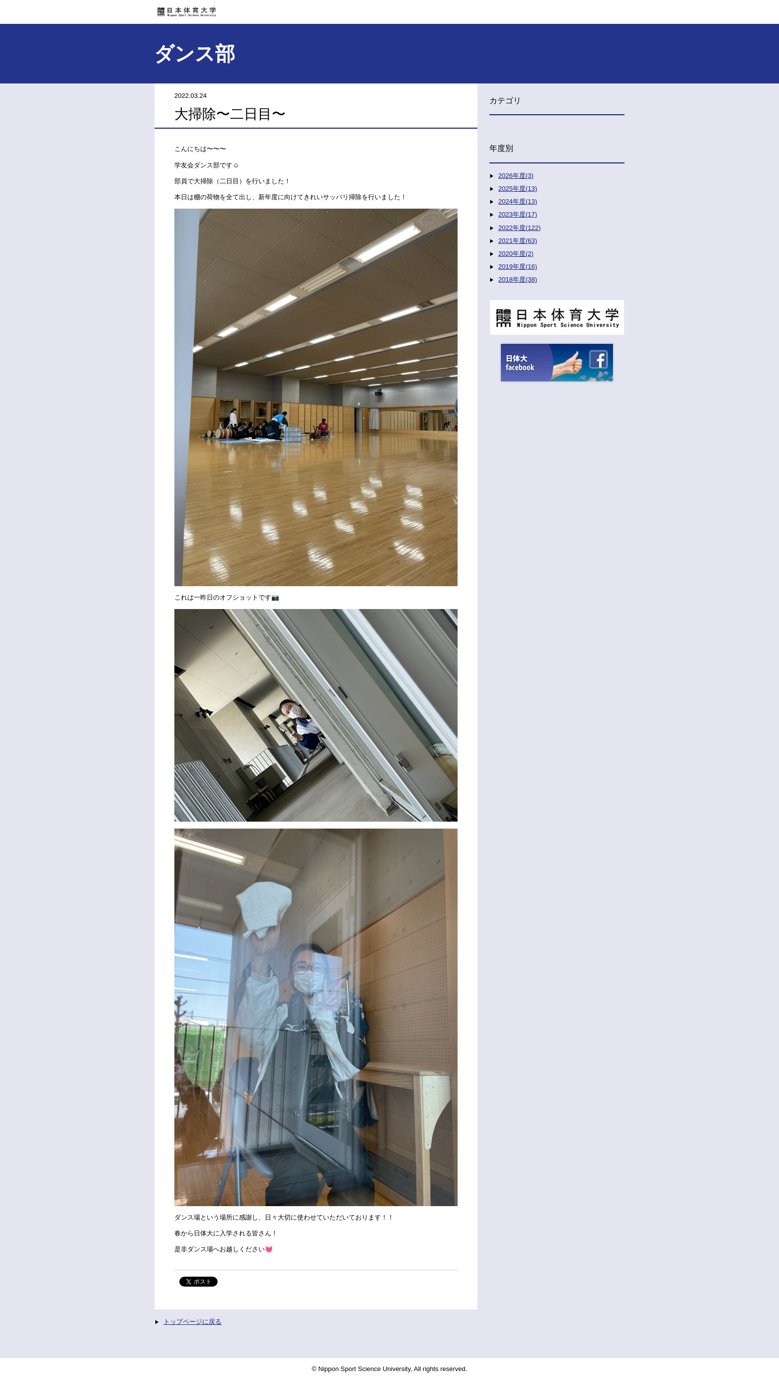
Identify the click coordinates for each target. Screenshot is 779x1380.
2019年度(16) (517, 266)
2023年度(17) (517, 214)
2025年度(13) (517, 188)
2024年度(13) (517, 201)
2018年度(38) (517, 279)
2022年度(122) (519, 227)
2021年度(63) (517, 240)
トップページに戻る (192, 1321)
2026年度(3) (516, 175)
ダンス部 (194, 54)
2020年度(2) (516, 253)
